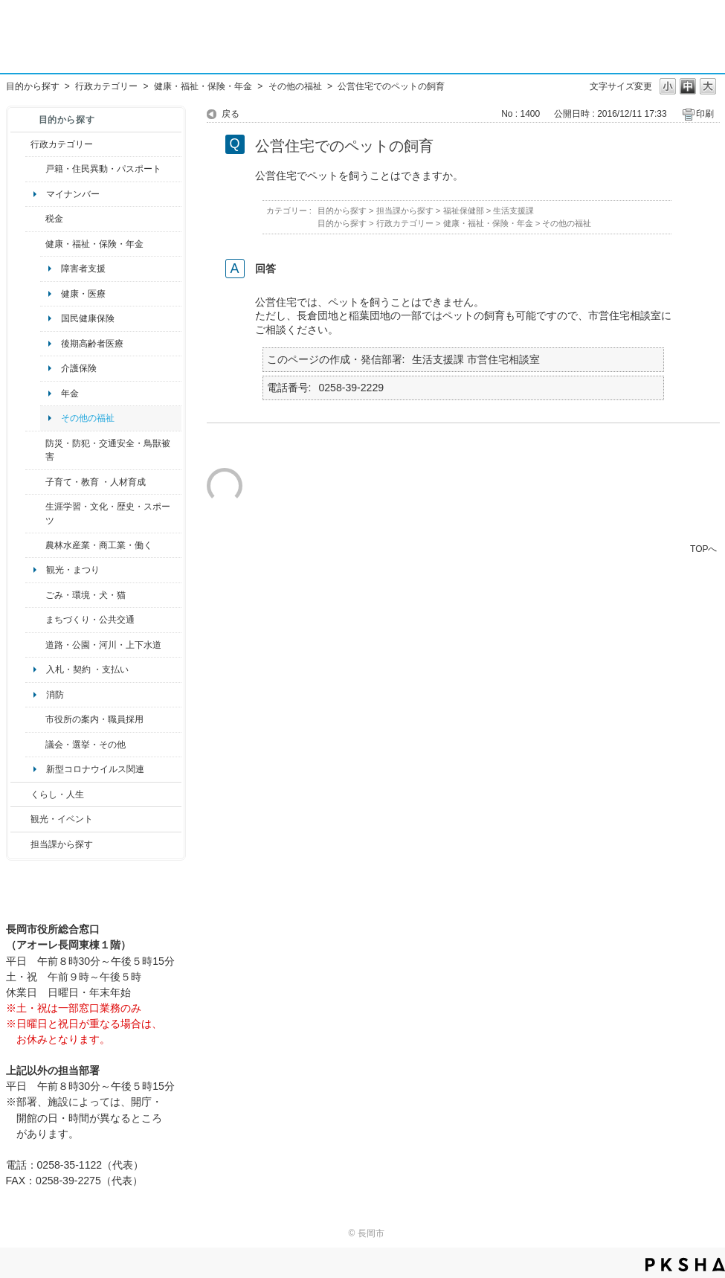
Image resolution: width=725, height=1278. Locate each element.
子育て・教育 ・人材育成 (95, 482)
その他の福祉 (295, 86)
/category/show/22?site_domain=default (35, 595)
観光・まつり (73, 570)
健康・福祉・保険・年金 (203, 86)
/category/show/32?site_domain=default (35, 719)
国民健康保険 (88, 318)
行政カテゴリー (106, 86)
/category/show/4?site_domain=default (35, 244)
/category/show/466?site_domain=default (35, 744)
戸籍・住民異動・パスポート (103, 169)
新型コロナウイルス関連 (95, 769)
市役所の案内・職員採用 (94, 719)
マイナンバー (73, 194)
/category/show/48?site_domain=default (35, 482)
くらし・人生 (57, 794)
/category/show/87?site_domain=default (35, 645)
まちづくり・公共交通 (90, 619)
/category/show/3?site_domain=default (20, 144)
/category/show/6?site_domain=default (35, 619)
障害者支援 (83, 268)
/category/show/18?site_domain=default (20, 819)
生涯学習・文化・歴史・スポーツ (107, 513)
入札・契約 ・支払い (87, 669)
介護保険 (79, 368)
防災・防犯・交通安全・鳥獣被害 (107, 450)
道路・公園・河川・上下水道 (103, 645)
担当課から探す (61, 844)
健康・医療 (83, 294)
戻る (230, 114)
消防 (55, 695)
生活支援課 (513, 210)
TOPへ (703, 548)
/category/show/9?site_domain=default (20, 844)
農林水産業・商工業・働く (98, 545)
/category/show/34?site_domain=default (35, 545)
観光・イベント (61, 819)
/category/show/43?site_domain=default (35, 513)
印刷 (705, 114)
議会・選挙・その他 (85, 744)
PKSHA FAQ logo (685, 1264)
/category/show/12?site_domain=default (20, 794)
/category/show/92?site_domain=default (35, 218)
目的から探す (32, 86)
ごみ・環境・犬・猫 (85, 595)
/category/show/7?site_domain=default (35, 169)
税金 (54, 218)
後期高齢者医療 (92, 343)
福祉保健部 (463, 210)
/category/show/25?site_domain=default (35, 450)
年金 (70, 393)
